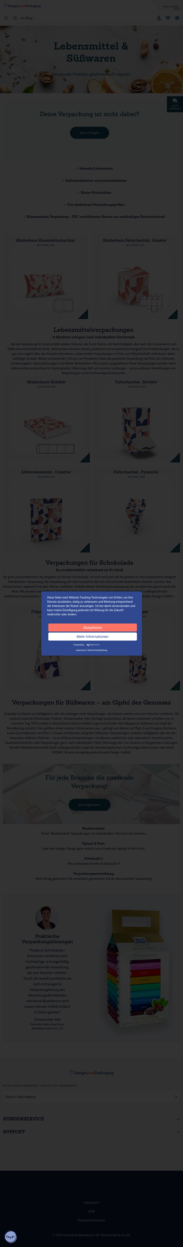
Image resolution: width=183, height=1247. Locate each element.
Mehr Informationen (93, 636)
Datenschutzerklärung (97, 650)
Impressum (81, 650)
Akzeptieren (92, 627)
